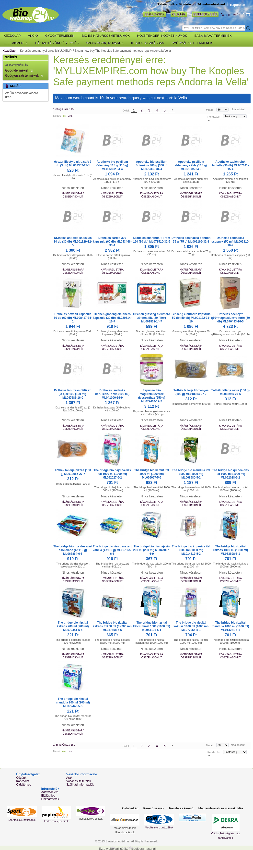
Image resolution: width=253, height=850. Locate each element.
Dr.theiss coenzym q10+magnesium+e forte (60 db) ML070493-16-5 (230, 317)
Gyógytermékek (17, 70)
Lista (70, 116)
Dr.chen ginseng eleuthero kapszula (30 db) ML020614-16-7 (112, 317)
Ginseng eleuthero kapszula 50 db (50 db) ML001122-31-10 (191, 317)
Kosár (223, 15)
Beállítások (154, 14)
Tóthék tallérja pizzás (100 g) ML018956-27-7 (73, 472)
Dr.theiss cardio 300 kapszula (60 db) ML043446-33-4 (112, 241)
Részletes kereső (181, 808)
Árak (69, 777)
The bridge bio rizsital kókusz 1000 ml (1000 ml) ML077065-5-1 (190, 626)
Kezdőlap (8, 50)
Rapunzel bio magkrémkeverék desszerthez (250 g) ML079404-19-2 (151, 396)
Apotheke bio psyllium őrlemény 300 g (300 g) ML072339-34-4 (151, 165)
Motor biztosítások (125, 827)
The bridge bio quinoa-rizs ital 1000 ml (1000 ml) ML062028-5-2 (230, 473)
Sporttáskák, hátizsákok (22, 819)
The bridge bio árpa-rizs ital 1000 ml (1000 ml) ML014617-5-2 (191, 550)
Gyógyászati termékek (22, 75)
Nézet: (57, 115)
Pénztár (178, 14)
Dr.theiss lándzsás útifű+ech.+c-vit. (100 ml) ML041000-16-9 (112, 394)
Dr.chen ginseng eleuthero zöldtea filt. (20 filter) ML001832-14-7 (151, 317)
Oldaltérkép (23, 784)
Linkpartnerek (50, 799)
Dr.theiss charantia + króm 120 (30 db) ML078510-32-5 (151, 239)
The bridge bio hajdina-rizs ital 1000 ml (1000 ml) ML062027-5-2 (112, 473)
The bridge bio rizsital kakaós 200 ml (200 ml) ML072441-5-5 (73, 626)
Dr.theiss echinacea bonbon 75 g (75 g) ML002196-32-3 (191, 239)
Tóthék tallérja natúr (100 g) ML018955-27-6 (230, 392)
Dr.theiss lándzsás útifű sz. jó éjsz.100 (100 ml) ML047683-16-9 (73, 394)
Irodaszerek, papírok (56, 821)
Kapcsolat (237, 5)
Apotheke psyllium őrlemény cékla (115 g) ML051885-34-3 (191, 165)
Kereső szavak (153, 808)
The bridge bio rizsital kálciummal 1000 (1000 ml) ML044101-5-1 (151, 626)
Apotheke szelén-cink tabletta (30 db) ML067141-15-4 (230, 165)
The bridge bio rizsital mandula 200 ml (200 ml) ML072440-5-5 (73, 702)
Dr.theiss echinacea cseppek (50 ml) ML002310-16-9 (230, 241)
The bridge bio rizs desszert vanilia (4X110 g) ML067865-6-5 (112, 550)
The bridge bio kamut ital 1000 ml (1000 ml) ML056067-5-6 (151, 473)
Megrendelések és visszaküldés (220, 808)
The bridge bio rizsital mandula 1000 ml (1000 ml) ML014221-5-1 (230, 626)
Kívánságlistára (72, 193)
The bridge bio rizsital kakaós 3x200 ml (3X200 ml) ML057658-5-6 (112, 626)
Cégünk (21, 777)
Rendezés (213, 116)
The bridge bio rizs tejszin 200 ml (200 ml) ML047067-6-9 (151, 550)
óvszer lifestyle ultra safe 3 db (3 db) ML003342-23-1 (73, 163)
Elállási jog (48, 795)
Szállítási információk (80, 784)
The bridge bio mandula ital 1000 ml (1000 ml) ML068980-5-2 (191, 473)
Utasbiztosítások (125, 832)
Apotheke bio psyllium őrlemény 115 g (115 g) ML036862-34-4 (112, 165)
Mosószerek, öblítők (91, 818)
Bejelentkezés (205, 14)
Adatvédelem (49, 792)
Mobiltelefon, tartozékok (159, 827)
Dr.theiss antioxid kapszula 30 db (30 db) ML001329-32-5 (73, 241)
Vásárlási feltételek (78, 781)
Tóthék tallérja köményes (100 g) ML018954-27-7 (190, 392)
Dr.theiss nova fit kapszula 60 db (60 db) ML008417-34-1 (73, 317)
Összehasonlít (73, 196)
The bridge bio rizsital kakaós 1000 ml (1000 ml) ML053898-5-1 (230, 550)
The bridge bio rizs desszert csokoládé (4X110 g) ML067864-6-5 (72, 550)
